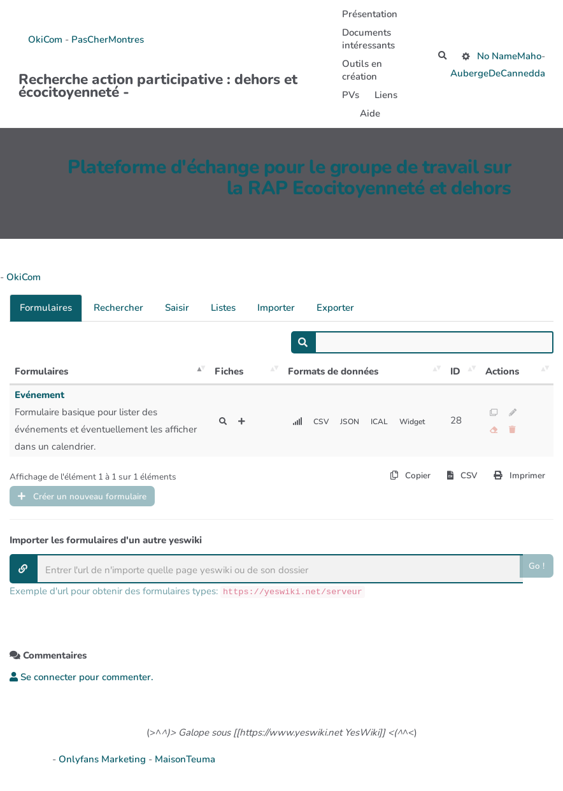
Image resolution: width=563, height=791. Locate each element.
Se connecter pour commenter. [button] (81, 682)
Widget (420, 421)
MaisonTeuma (185, 764)
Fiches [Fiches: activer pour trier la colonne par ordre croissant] (229, 371)
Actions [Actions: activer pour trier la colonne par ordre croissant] (502, 371)
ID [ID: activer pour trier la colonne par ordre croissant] (455, 371)
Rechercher (118, 307)
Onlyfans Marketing (103, 764)
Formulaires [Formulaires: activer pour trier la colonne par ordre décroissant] (41, 371)
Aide (367, 113)
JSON (353, 421)
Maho (529, 56)
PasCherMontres (107, 39)
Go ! (536, 572)
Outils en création (359, 70)
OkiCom (46, 39)
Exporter (335, 307)
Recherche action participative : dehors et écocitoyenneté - (157, 82)
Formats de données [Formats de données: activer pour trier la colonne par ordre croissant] (333, 371)
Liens (383, 95)
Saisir (177, 307)
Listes (223, 307)
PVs (348, 95)
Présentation (367, 14)
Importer (276, 307)
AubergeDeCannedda (497, 74)
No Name (497, 56)
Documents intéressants (365, 39)
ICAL (384, 421)
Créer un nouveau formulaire (90, 499)
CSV (323, 421)
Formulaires (46, 307)
